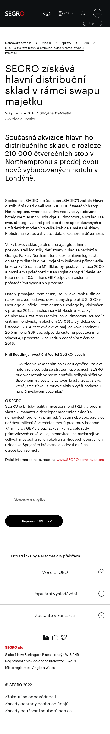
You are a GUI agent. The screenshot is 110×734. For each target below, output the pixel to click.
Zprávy (66, 43)
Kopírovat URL (33, 521)
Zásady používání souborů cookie (38, 710)
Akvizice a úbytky (29, 499)
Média (46, 43)
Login (92, 23)
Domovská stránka (18, 43)
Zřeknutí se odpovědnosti (30, 696)
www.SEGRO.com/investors (80, 459)
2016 (85, 43)
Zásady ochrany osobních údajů (37, 703)
